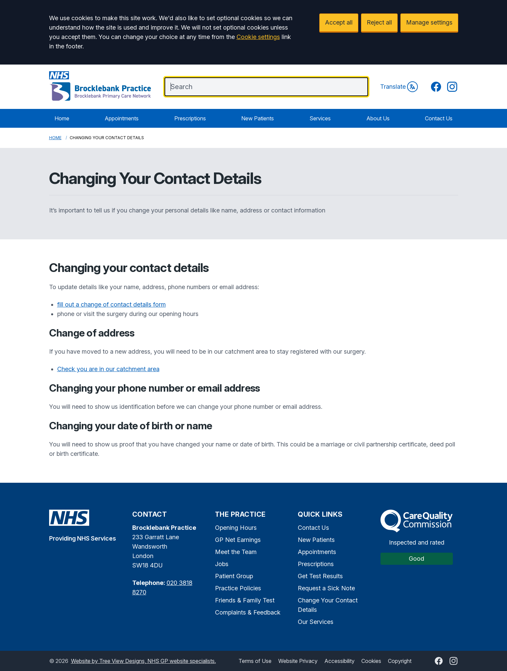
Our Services (315, 621)
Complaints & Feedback (248, 612)
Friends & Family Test (245, 600)
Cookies (371, 661)
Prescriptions (190, 118)
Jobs (221, 563)
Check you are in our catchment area (108, 368)
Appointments (122, 118)
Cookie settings (258, 36)
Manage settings (429, 22)
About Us (378, 118)
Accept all (339, 22)
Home (62, 118)
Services (320, 118)
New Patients (257, 118)
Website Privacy (298, 661)
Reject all (379, 22)
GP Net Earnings (238, 539)
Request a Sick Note (326, 588)
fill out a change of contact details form (111, 304)
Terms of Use (255, 661)
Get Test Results (320, 576)
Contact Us (438, 118)
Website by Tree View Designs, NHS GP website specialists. (143, 661)
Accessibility (339, 661)
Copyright (399, 661)
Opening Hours (236, 527)
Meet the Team (236, 551)
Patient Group (234, 576)
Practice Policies (238, 588)
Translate (399, 86)
